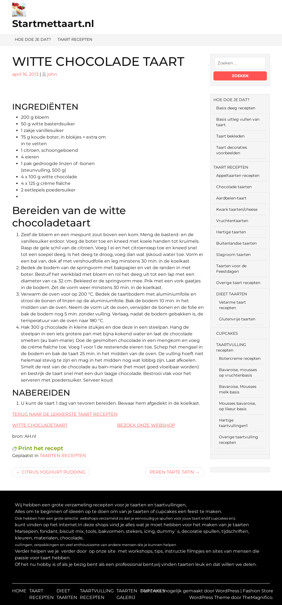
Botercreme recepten (240, 358)
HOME (19, 590)
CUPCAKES (227, 333)
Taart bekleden (230, 136)
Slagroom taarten (233, 254)
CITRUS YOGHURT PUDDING (53, 472)
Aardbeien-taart (231, 198)
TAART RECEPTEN (75, 39)
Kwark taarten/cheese (236, 209)
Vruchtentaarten (232, 220)
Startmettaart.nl (53, 23)
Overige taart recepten (238, 282)
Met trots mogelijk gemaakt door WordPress (190, 590)
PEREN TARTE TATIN (172, 472)
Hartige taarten (231, 231)
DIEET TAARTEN (231, 293)
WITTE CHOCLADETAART (39, 425)
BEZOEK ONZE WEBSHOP (146, 425)
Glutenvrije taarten (237, 319)
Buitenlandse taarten (236, 243)
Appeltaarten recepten (237, 175)
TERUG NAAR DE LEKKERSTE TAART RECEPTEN (65, 414)
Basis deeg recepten (235, 108)
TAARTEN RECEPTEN (63, 455)
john (52, 74)
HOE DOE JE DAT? (33, 39)
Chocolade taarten (234, 186)
